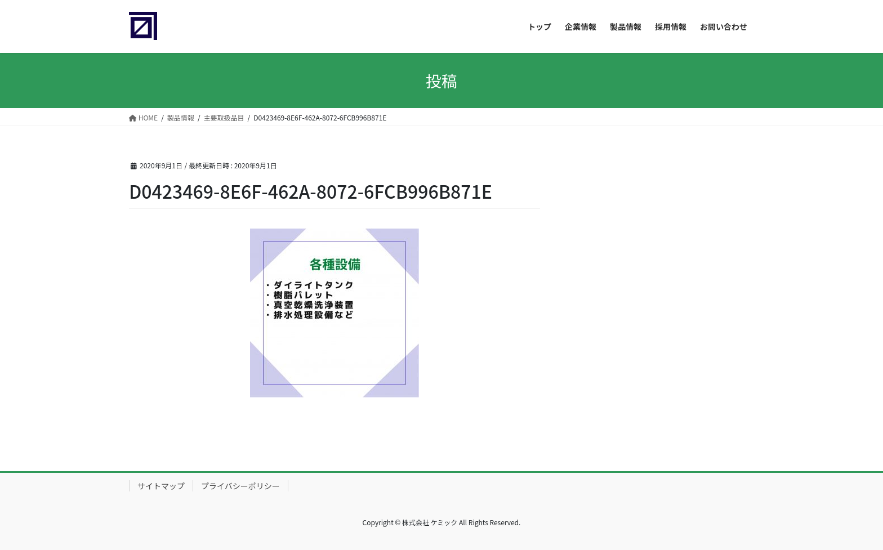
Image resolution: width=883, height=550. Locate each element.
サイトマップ (161, 485)
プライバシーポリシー (240, 485)
